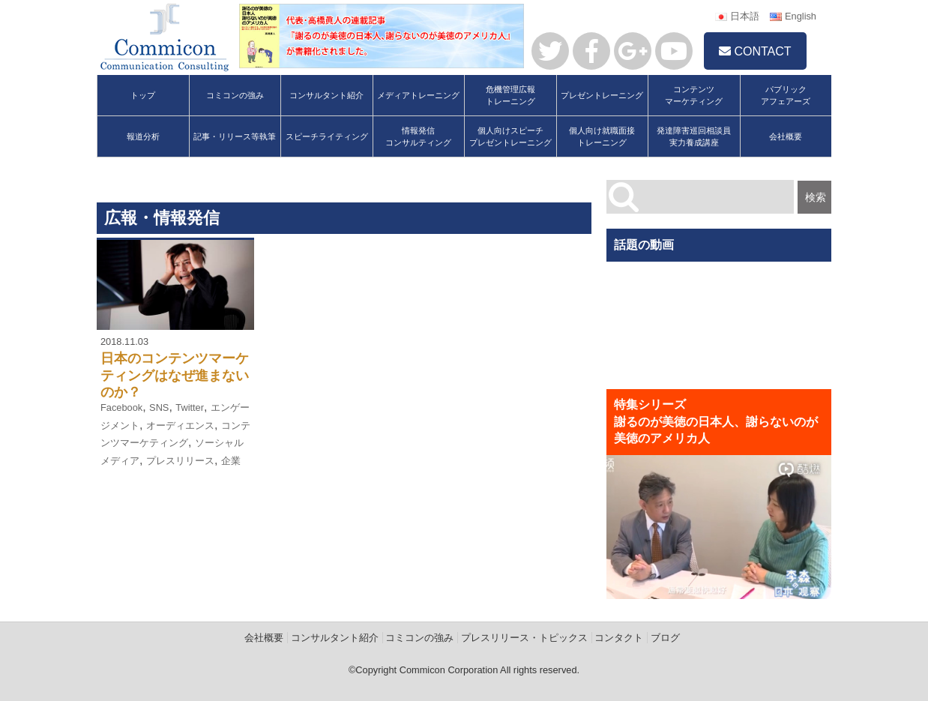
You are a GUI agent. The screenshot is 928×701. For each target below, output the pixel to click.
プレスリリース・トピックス (524, 637)
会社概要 (785, 136)
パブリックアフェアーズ (785, 95)
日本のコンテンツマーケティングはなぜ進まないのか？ (174, 375)
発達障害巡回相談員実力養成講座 (694, 136)
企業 (231, 460)
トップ (142, 95)
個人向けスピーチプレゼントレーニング (510, 136)
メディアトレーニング (418, 95)
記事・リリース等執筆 (234, 136)
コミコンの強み (235, 95)
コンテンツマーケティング (694, 95)
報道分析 (143, 136)
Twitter (189, 407)
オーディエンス (180, 425)
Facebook (121, 407)
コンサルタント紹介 (326, 95)
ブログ (665, 637)
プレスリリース (180, 460)
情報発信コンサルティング (418, 136)
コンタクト (618, 637)
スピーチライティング (327, 136)
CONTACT (755, 51)
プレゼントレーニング (602, 95)
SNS (159, 407)
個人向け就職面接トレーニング (602, 136)
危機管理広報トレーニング (510, 95)
